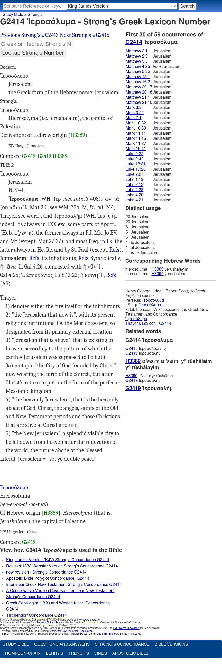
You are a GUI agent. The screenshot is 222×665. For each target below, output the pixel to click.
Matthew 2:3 (137, 56)
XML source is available (126, 628)
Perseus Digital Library (49, 622)
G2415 (131, 349)
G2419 (28, 156)
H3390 (158, 274)
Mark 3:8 (134, 108)
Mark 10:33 (136, 128)
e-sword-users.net (90, 619)
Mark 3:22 (135, 113)
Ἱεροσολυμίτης (145, 349)
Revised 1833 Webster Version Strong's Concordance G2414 (62, 566)
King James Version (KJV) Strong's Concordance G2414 (57, 560)
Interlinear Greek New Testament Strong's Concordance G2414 (64, 585)
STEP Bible (108, 634)
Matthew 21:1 (138, 97)
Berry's (54, 653)
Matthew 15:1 (138, 77)
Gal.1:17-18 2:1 (114, 250)
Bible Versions (171, 644)
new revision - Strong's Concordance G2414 (46, 572)
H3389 (77, 135)
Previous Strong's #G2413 (29, 35)
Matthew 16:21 (139, 82)
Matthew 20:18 (139, 92)
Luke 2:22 (134, 154)
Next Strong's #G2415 (84, 35)
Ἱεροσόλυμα (153, 300)
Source (137, 634)
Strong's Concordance (122, 644)
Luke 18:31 (136, 164)
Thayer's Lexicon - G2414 (148, 323)
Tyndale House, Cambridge (86, 634)
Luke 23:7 (134, 174)
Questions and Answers (62, 644)
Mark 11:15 (136, 138)
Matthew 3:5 (137, 61)
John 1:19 (134, 180)
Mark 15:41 (136, 149)
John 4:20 (134, 195)
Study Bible (13, 15)
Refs (114, 249)
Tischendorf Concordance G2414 (36, 615)
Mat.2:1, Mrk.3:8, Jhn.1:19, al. (34, 258)
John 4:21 (134, 200)
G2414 (133, 42)
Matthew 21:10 (139, 102)
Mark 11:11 (136, 133)
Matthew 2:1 (137, 51)
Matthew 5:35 (138, 72)
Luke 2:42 (134, 159)
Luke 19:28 (136, 169)
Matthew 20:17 (139, 87)
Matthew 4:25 (138, 66)
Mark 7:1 (134, 118)
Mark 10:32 (136, 123)
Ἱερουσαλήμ (143, 353)
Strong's (34, 15)
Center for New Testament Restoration (71, 631)
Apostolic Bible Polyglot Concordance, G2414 (47, 578)
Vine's (100, 653)
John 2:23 (134, 190)
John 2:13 (134, 185)
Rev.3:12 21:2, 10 (111, 275)
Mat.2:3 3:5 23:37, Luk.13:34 (83, 258)
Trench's (78, 653)
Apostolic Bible (130, 653)
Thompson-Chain (22, 653)
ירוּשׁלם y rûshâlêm (149, 376)
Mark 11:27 (136, 144)
